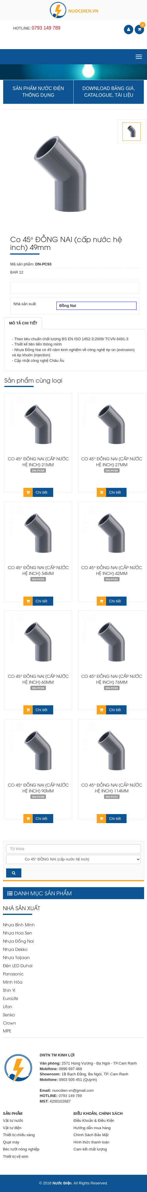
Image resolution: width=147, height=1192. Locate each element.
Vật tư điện (12, 1128)
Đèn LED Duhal (17, 965)
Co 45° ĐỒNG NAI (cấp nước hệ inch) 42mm (111, 570)
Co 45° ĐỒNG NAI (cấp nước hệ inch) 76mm (111, 679)
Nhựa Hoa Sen (17, 932)
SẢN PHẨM (13, 1113)
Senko (9, 1014)
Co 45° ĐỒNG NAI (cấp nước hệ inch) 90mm (38, 787)
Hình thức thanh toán (91, 1142)
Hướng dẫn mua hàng (92, 1128)
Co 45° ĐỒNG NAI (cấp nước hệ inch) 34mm (38, 570)
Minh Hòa (13, 981)
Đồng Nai (96, 306)
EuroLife (10, 998)
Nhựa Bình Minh (19, 924)
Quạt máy (11, 1142)
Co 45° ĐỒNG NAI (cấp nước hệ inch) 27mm (111, 461)
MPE (7, 1030)
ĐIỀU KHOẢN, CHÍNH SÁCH (98, 1113)
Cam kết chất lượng (90, 1149)
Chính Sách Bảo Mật (91, 1135)
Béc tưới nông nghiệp (21, 1149)
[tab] (23, 323)
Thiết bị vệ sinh (15, 1156)
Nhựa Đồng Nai (18, 941)
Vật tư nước (13, 1120)
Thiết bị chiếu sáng (19, 1135)
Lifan (7, 1006)
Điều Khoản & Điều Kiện (94, 1120)
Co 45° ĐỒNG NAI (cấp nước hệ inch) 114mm (111, 787)
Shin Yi (9, 990)
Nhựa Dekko (15, 949)
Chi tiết (35, 492)
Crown (9, 1022)
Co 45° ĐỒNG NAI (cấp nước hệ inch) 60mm (38, 679)
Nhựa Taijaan (16, 957)
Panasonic (13, 973)
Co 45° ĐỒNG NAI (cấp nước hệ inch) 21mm (38, 461)
